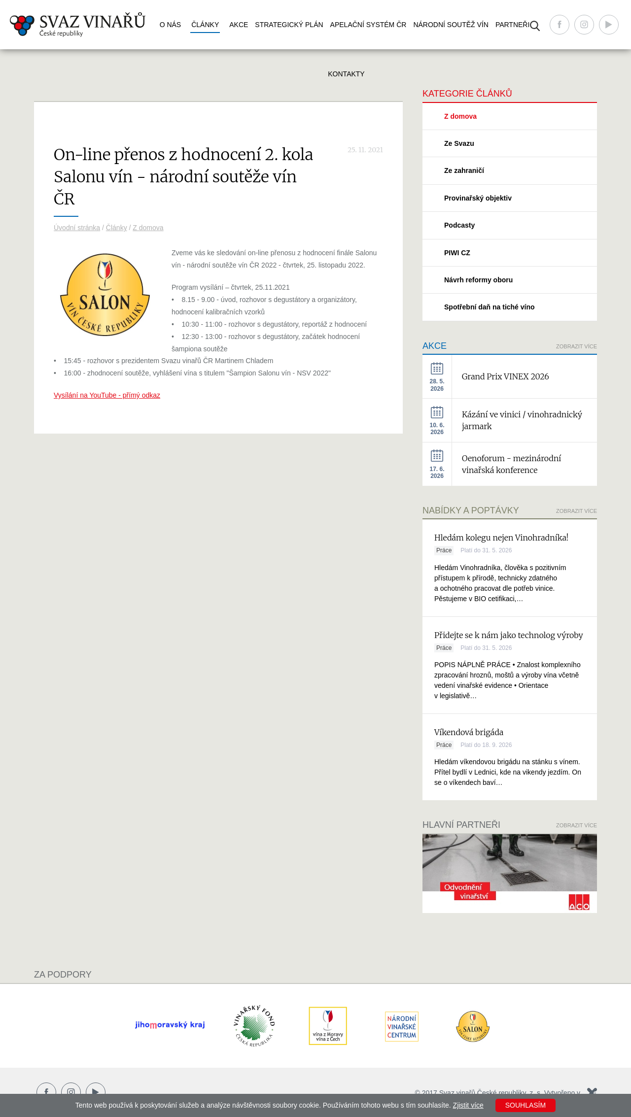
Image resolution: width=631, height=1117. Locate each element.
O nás (170, 25)
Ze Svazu (459, 143)
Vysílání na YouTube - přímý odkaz (107, 395)
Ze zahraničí (464, 170)
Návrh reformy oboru (478, 280)
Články (205, 25)
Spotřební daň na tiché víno (489, 307)
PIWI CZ (457, 253)
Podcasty (459, 225)
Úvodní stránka (77, 228)
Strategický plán (289, 25)
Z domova (148, 228)
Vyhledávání (535, 26)
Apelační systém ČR (368, 25)
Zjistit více (468, 1105)
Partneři (512, 25)
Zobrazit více (576, 346)
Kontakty (346, 74)
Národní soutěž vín (450, 25)
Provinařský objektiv (478, 198)
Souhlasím (525, 1105)
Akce (238, 25)
